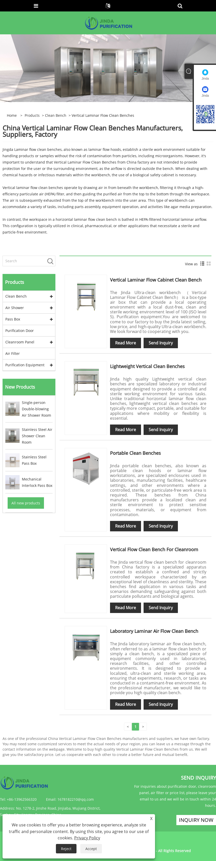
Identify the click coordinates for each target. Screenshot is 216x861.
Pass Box (12, 319)
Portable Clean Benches (135, 453)
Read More (125, 343)
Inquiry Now (196, 819)
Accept (91, 848)
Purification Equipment (24, 364)
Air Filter (12, 353)
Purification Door (19, 330)
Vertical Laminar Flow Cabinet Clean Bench (156, 280)
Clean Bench (55, 115)
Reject (66, 848)
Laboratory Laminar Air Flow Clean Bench (154, 631)
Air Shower (14, 307)
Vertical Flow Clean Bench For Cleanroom (154, 549)
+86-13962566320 (22, 799)
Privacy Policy (87, 838)
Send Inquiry (161, 343)
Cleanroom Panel (19, 342)
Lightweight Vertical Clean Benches (147, 366)
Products (32, 115)
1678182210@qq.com (75, 799)
